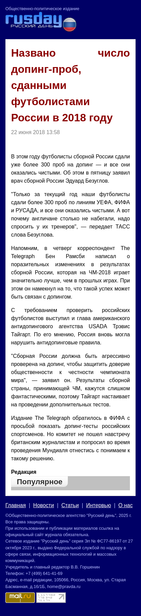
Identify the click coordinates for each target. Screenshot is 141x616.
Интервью (98, 505)
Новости (43, 505)
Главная (15, 505)
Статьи (70, 505)
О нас (126, 505)
